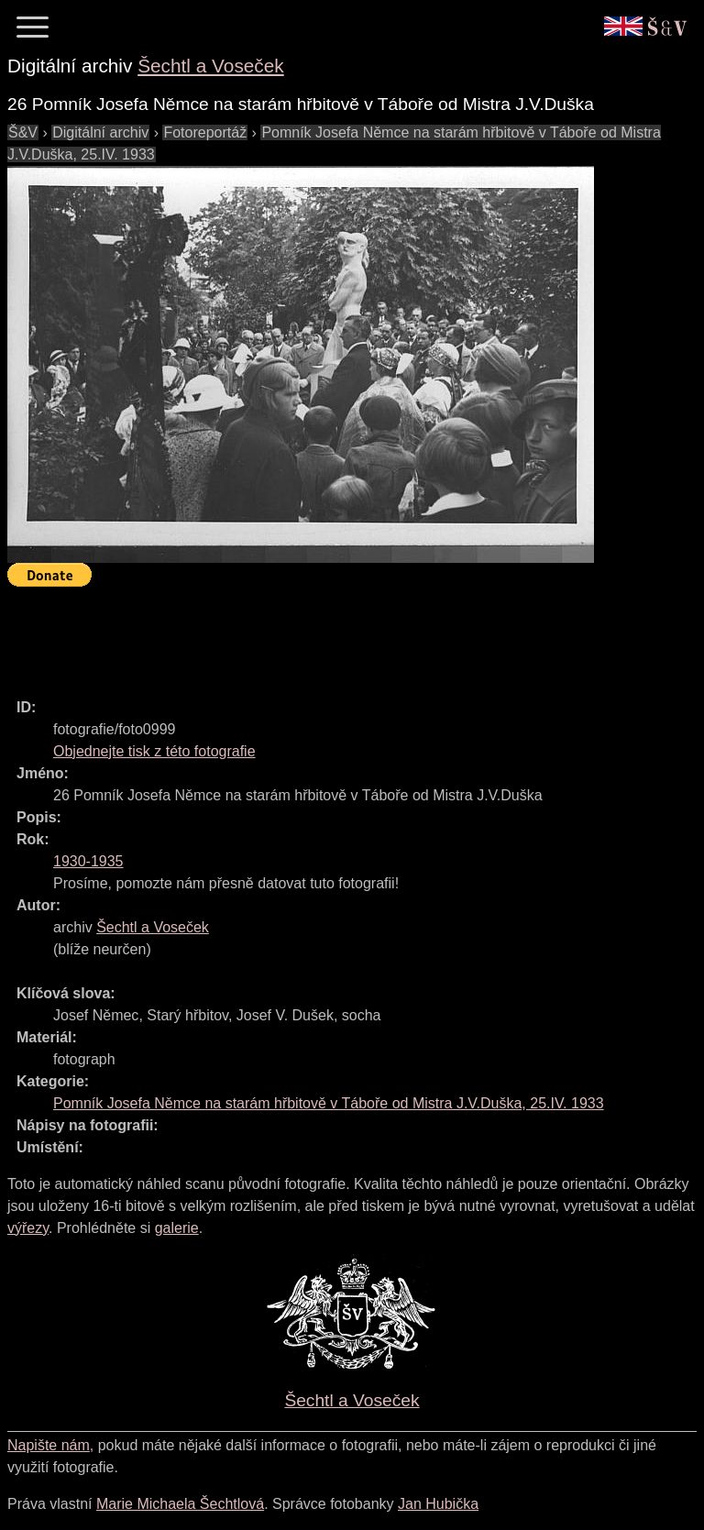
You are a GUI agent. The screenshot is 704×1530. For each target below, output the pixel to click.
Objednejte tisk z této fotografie (154, 751)
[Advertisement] (341, 634)
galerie (177, 1228)
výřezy (28, 1228)
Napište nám (48, 1445)
